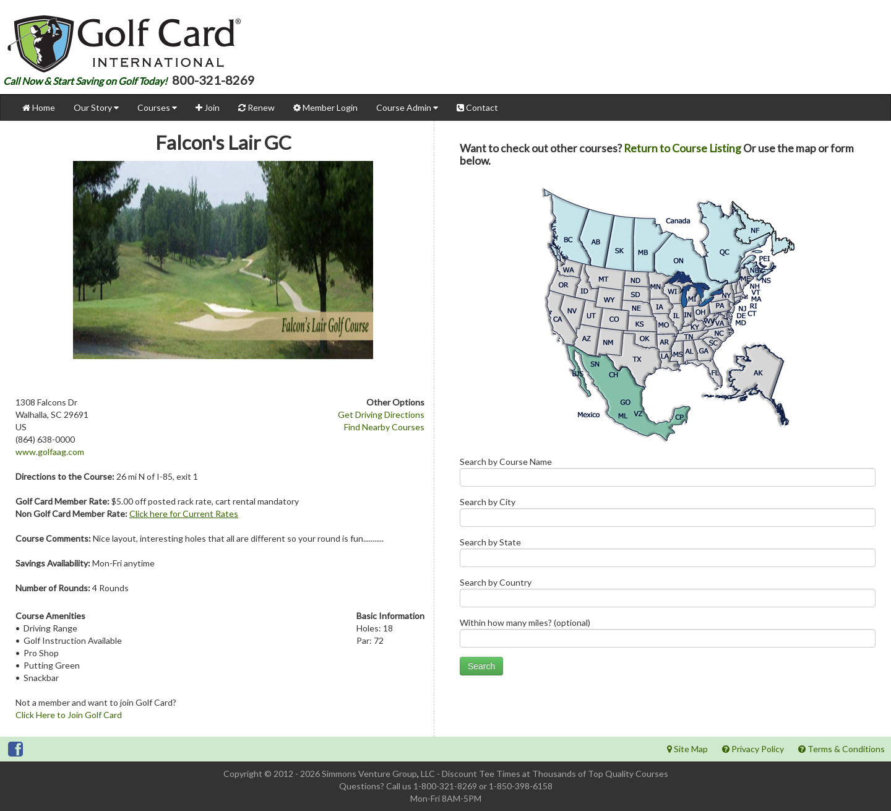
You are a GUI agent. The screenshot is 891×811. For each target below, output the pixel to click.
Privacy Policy (753, 749)
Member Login (325, 107)
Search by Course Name (668, 474)
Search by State (668, 555)
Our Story (96, 107)
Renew (256, 107)
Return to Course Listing (682, 148)
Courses (157, 107)
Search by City (668, 515)
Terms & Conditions (841, 749)
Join (208, 107)
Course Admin (407, 107)
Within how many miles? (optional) (668, 635)
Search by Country (668, 595)
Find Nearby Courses (384, 427)
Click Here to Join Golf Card (68, 714)
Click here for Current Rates (183, 513)
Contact (477, 107)
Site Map (687, 749)
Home (38, 107)
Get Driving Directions (381, 414)
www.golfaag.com (49, 451)
